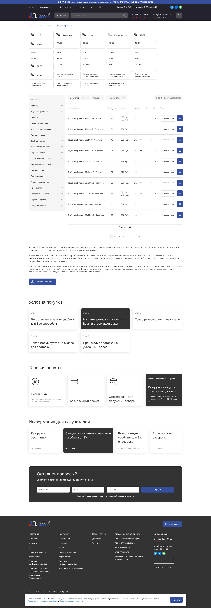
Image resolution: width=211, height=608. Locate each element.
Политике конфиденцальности (71, 601)
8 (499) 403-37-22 (141, 14)
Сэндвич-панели (38, 205)
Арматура (35, 105)
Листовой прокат (38, 135)
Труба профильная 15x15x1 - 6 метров (84, 118)
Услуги (32, 7)
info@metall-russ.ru (162, 14)
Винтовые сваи (38, 176)
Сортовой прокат (38, 199)
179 (138, 237)
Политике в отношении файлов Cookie (43, 601)
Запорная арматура (40, 182)
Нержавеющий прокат (41, 164)
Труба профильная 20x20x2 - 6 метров (85, 193)
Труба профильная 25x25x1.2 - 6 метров (86, 183)
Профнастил (36, 188)
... (132, 237)
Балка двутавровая (39, 123)
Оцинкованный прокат (41, 158)
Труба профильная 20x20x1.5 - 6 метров (86, 172)
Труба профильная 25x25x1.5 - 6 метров (86, 215)
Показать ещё (125, 227)
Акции (31, 547)
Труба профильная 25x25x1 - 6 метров (85, 161)
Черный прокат (38, 152)
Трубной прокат (38, 141)
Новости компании (37, 552)
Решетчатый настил (40, 194)
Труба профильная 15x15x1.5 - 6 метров (85, 150)
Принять (176, 600)
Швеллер (35, 117)
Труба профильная (39, 111)
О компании (45, 7)
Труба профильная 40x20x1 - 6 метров (85, 204)
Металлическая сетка (41, 147)
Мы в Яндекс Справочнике (71, 568)
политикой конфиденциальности (121, 496)
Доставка (96, 538)
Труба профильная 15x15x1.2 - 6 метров (85, 129)
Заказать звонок (172, 524)
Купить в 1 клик (168, 118)
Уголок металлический (41, 129)
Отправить (158, 489)
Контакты (81, 7)
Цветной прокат (38, 170)
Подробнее (36, 448)
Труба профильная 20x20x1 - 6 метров (85, 140)
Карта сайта (34, 556)
